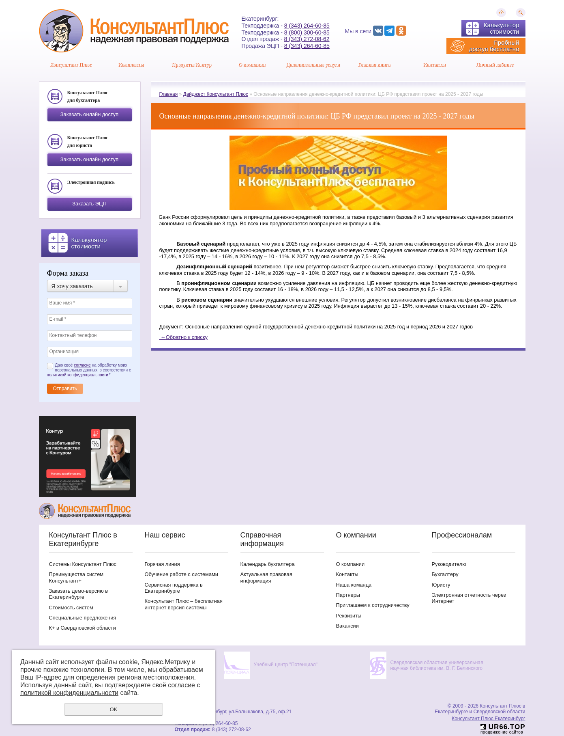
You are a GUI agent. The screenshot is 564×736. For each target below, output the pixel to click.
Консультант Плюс (71, 64)
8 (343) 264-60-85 (307, 25)
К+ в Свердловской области (82, 628)
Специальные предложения (82, 618)
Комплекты (131, 64)
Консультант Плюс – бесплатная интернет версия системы (184, 604)
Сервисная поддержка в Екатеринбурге (174, 588)
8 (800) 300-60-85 (307, 32)
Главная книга (374, 64)
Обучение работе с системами (181, 574)
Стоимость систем (71, 607)
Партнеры (348, 595)
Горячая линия (162, 564)
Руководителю (449, 564)
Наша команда (354, 585)
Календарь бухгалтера (267, 564)
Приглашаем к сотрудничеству (373, 605)
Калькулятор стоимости (501, 28)
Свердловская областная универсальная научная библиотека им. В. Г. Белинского (436, 665)
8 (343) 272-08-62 (307, 39)
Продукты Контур (191, 64)
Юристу (441, 585)
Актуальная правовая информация (266, 577)
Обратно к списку (183, 337)
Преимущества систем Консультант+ (76, 577)
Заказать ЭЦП (89, 204)
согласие (82, 365)
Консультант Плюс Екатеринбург (488, 718)
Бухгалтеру (445, 574)
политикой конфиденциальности (77, 375)
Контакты (434, 64)
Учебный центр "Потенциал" (286, 664)
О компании (251, 64)
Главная (168, 94)
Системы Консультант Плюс (82, 564)
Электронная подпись (91, 182)
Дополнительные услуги (313, 64)
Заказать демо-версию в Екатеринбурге (78, 594)
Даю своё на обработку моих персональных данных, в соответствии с (89, 370)
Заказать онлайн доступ (89, 114)
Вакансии (347, 626)
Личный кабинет (495, 64)
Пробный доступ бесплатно (494, 45)
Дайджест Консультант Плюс (216, 94)
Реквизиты (349, 616)
